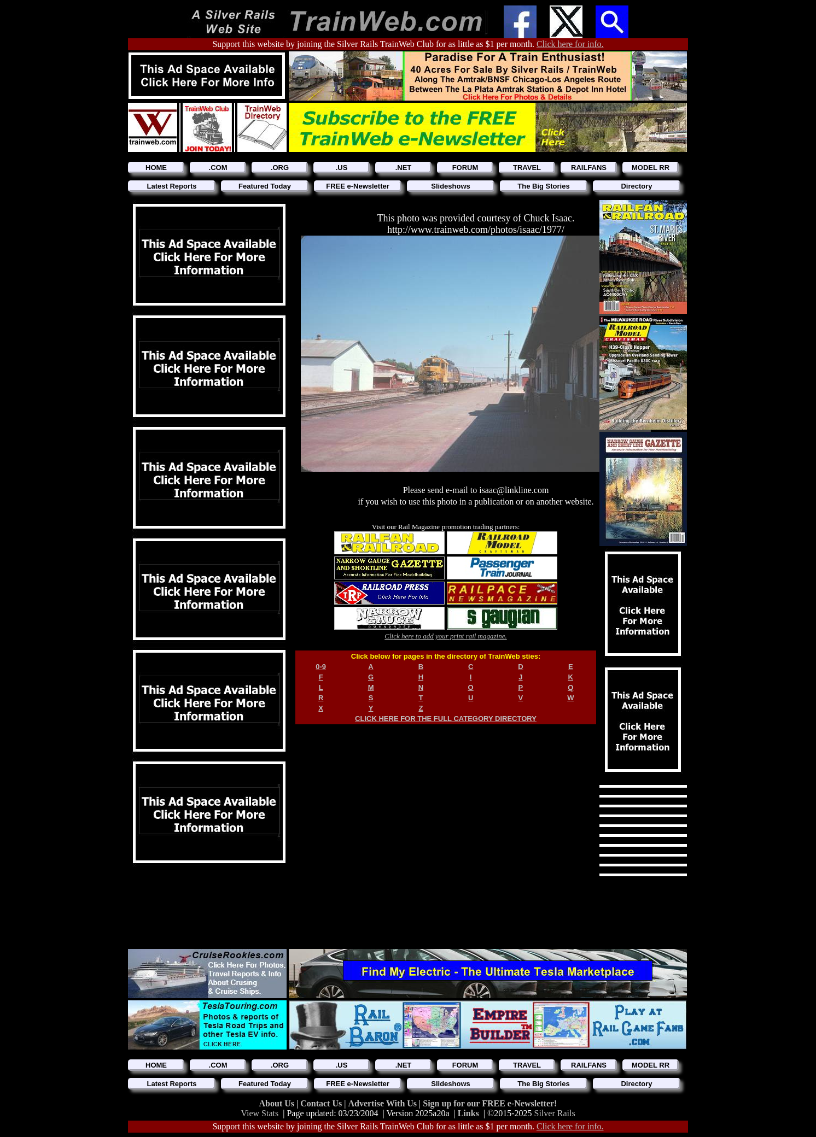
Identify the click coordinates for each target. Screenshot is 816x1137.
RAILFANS (589, 167)
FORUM (465, 167)
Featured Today (264, 186)
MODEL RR (650, 167)
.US (342, 167)
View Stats (259, 1113)
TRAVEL (527, 167)
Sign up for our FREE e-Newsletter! (490, 1103)
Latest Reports (171, 186)
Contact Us (322, 1103)
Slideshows (450, 186)
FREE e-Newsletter (357, 186)
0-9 (321, 667)
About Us (277, 1103)
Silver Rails (554, 1113)
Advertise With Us (383, 1103)
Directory (636, 186)
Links (468, 1113)
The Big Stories (543, 186)
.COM (218, 167)
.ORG (280, 167)
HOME (156, 167)
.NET (403, 167)
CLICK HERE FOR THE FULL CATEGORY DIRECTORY (446, 718)
